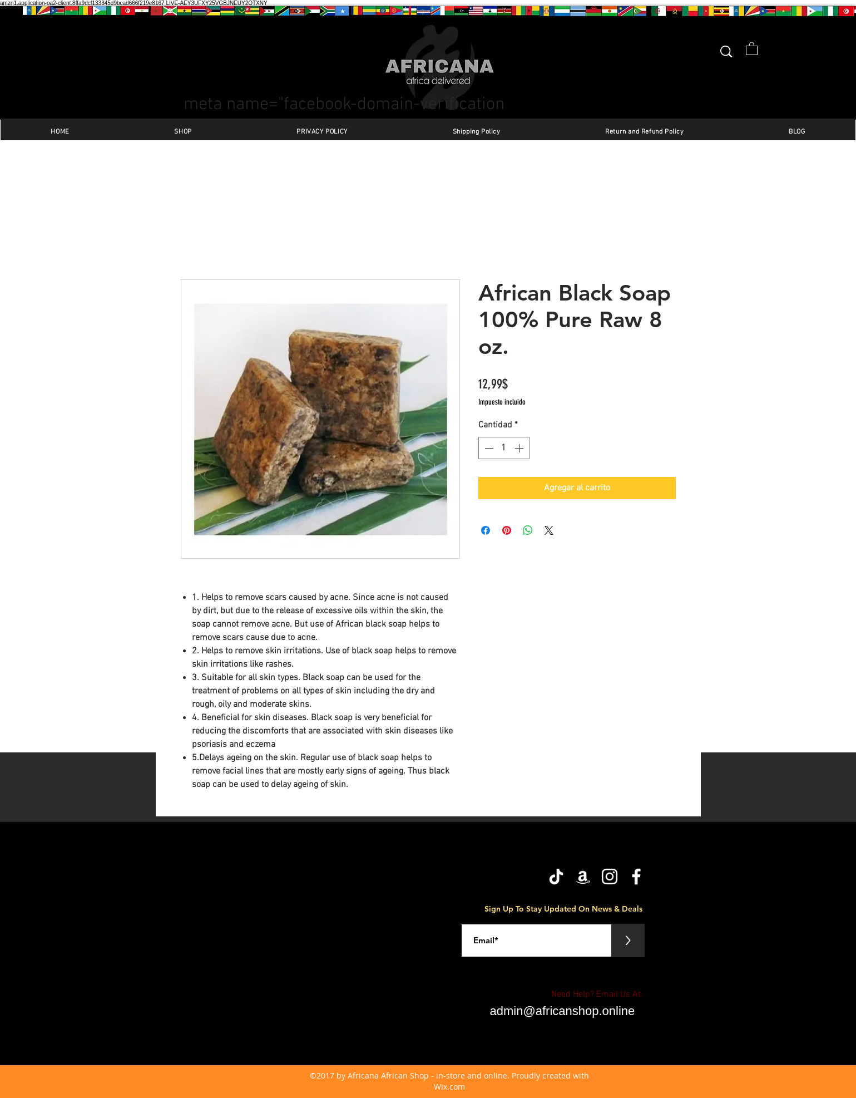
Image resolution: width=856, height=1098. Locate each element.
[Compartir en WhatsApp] (528, 530)
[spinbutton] (504, 448)
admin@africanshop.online (562, 1011)
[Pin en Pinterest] (506, 530)
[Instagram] (609, 876)
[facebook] (636, 876)
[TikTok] (556, 876)
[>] (628, 940)
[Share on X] (549, 530)
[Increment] (520, 448)
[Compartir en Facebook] (485, 530)
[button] (752, 48)
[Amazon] (582, 876)
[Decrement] (488, 448)
